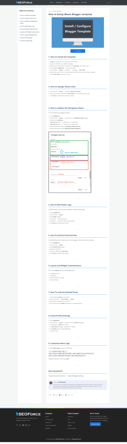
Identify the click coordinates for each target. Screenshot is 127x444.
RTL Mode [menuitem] (84, 2)
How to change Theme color (28, 19)
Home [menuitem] (51, 2)
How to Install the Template (28, 16)
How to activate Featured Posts (29, 29)
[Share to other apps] (72, 395)
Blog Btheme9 (60, 441)
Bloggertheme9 (76, 441)
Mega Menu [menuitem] (59, 2)
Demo (78, 51)
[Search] (110, 2)
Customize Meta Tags (26, 41)
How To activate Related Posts (28, 35)
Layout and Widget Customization (29, 32)
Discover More (95, 426)
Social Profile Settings (26, 38)
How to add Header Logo (27, 26)
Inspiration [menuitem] (76, 2)
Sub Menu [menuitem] (67, 2)
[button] (107, 2)
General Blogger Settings (75, 376)
